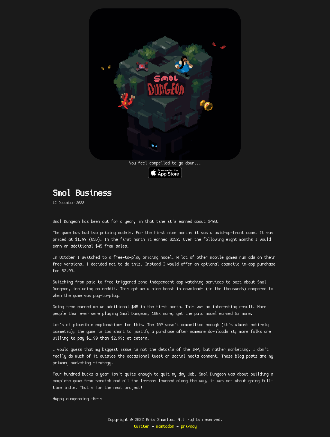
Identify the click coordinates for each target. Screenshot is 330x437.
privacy (188, 426)
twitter (141, 426)
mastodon (165, 426)
